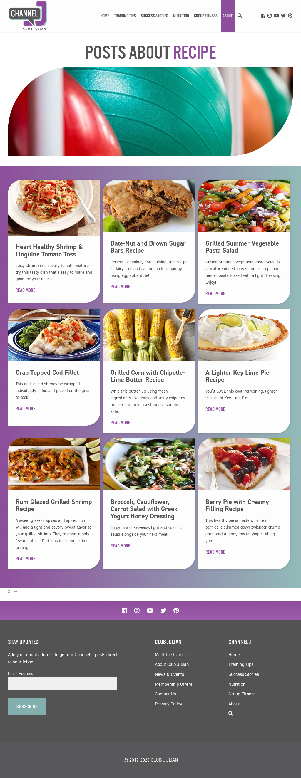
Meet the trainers (171, 654)
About (228, 16)
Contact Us (165, 694)
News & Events (169, 674)
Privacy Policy (168, 704)
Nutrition (181, 16)
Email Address (20, 674)
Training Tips (125, 16)
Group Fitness (206, 16)
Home (105, 16)
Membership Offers (173, 684)
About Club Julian (172, 664)
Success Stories (154, 16)
